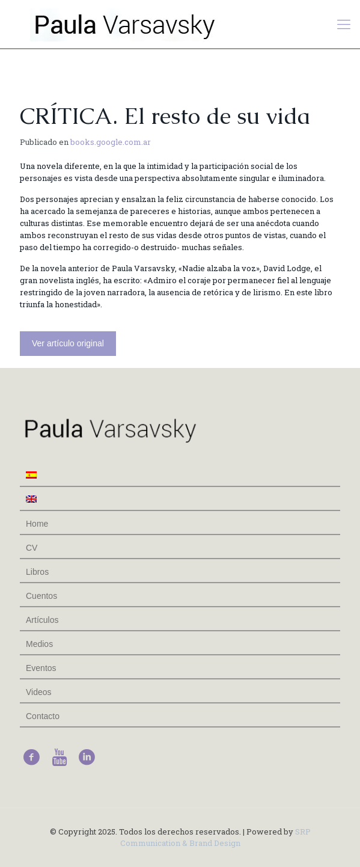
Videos (39, 692)
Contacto (42, 716)
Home (37, 523)
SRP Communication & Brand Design (215, 837)
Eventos (41, 668)
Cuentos (41, 596)
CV (31, 548)
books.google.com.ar (110, 141)
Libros (37, 572)
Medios (39, 644)
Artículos (42, 620)
